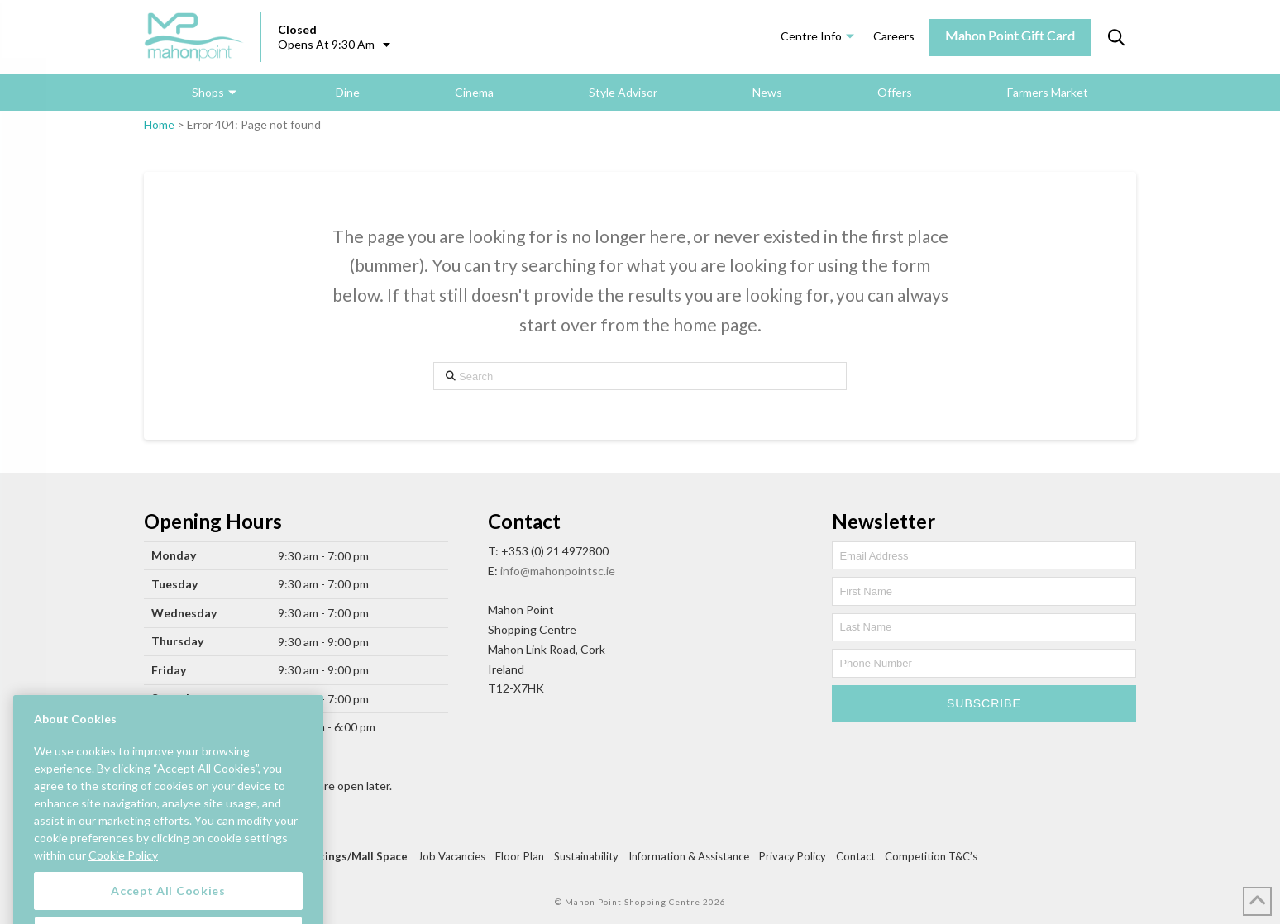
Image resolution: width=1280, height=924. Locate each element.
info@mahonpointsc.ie (557, 571)
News (767, 92)
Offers (894, 92)
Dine (348, 92)
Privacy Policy (792, 856)
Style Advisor (623, 92)
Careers (894, 36)
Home (159, 124)
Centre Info (811, 36)
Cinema (474, 92)
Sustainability (586, 856)
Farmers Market (1047, 92)
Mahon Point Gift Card (1010, 35)
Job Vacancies (451, 856)
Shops (208, 92)
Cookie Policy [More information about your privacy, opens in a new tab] (123, 871)
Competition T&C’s (931, 856)
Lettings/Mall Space (355, 856)
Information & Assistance (688, 856)
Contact (855, 856)
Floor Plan (519, 856)
